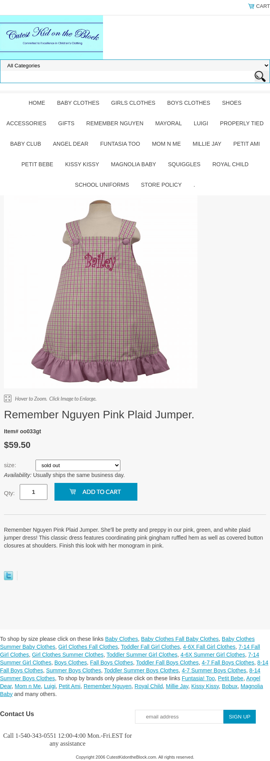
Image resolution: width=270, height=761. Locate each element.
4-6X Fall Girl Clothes (209, 647)
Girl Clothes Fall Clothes (88, 647)
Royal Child (230, 164)
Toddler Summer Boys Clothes (141, 670)
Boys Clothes (188, 103)
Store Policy (161, 185)
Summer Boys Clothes (73, 670)
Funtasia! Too (198, 678)
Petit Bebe (37, 164)
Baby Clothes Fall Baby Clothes (180, 639)
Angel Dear (70, 144)
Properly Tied (241, 123)
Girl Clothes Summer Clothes (67, 654)
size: (11, 465)
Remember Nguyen (115, 123)
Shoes (232, 103)
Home (36, 103)
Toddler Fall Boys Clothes (167, 662)
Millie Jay (207, 144)
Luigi (201, 123)
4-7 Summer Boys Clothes (214, 670)
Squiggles (184, 164)
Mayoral (168, 123)
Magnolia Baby (133, 164)
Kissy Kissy (82, 164)
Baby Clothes (78, 103)
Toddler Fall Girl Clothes (150, 647)
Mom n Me (166, 144)
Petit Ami (246, 144)
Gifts (66, 123)
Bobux (230, 686)
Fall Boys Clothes (111, 662)
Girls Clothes (133, 103)
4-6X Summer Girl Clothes (212, 654)
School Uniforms (102, 185)
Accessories (26, 123)
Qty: (9, 493)
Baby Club (25, 144)
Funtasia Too (120, 144)
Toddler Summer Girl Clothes (142, 654)
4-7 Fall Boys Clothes (228, 662)
